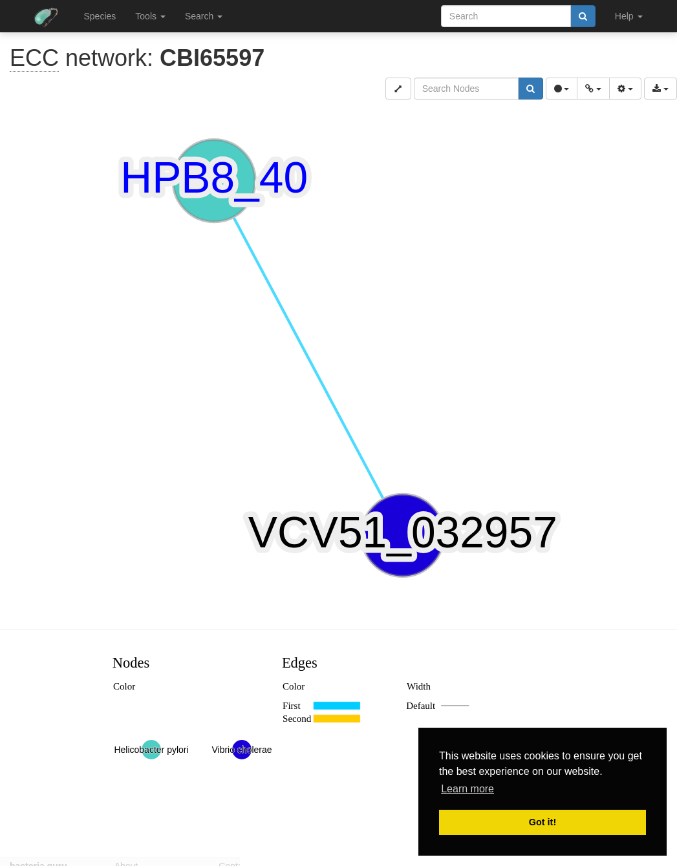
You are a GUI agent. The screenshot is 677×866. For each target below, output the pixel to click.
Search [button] (203, 16)
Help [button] (629, 16)
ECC (34, 58)
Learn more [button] (467, 788)
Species (100, 16)
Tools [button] (150, 16)
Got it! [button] (542, 822)
